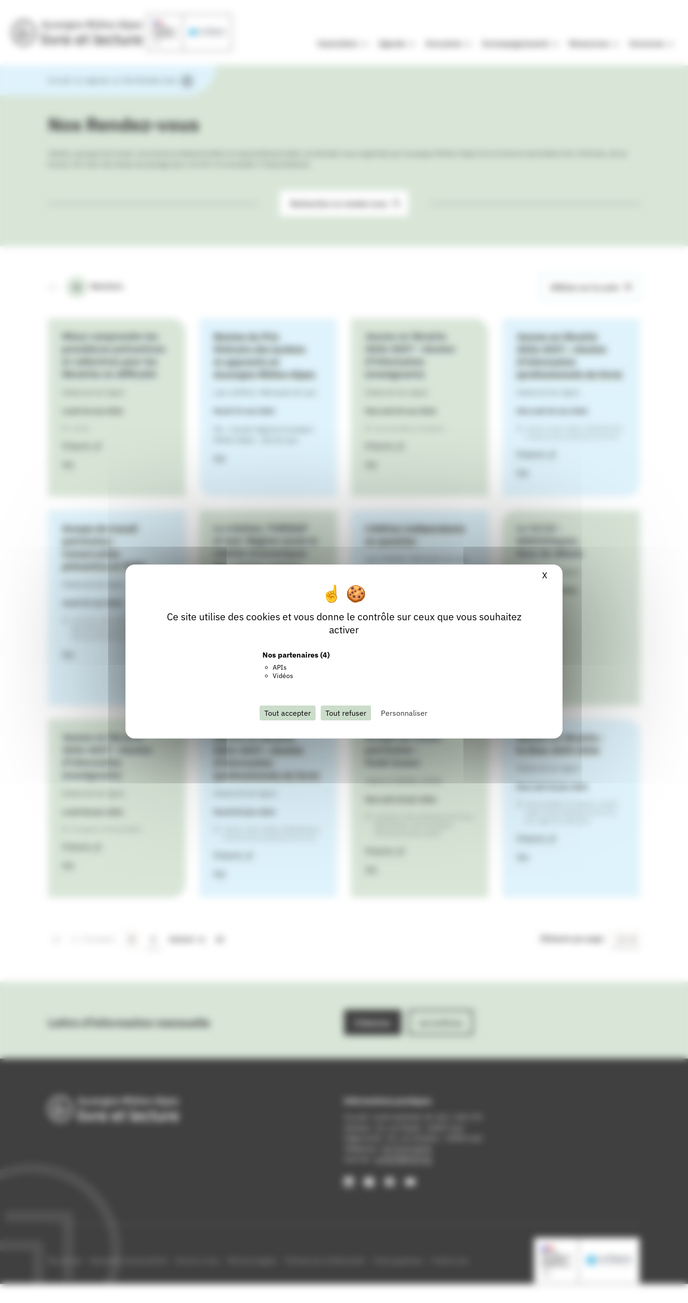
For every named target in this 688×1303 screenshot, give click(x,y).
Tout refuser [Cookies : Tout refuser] (345, 713)
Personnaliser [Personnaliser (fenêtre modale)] (404, 713)
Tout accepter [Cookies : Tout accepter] (287, 713)
